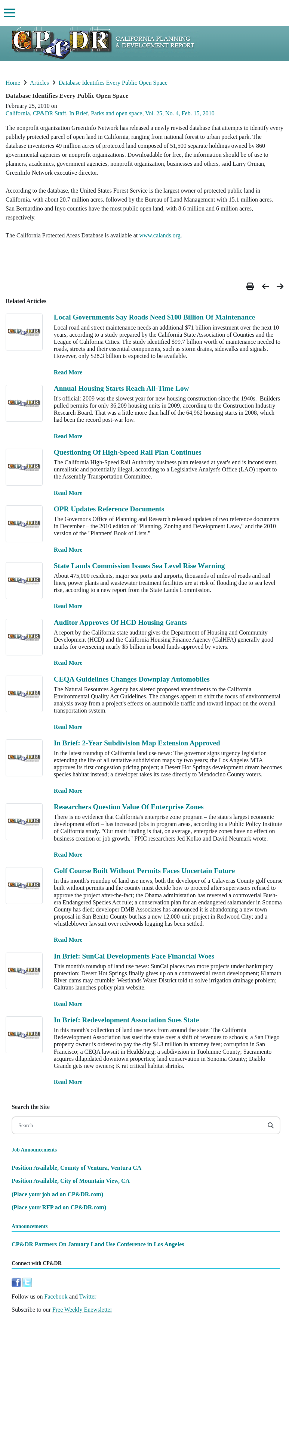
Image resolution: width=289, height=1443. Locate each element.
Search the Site (31, 1107)
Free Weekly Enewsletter (82, 1309)
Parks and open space (116, 113)
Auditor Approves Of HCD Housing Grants (120, 622)
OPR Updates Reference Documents (109, 508)
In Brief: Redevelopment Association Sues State (126, 1019)
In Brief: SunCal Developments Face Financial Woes (134, 956)
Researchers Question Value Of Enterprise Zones (129, 806)
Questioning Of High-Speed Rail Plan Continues (128, 452)
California (18, 113)
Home (13, 83)
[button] (251, 286)
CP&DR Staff (49, 113)
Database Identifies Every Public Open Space (113, 83)
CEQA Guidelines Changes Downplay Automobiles (132, 679)
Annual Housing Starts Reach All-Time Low (121, 388)
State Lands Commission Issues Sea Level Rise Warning (139, 565)
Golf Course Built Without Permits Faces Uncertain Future (144, 870)
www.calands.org (160, 235)
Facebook (56, 1296)
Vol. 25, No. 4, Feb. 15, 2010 (180, 113)
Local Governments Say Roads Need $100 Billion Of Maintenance (154, 317)
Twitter (87, 1296)
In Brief (78, 113)
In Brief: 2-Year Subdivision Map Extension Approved (137, 743)
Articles (39, 83)
